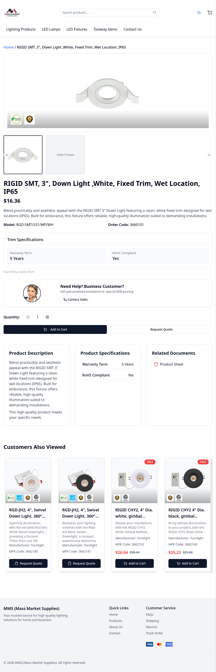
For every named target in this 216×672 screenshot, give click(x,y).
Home (9, 47)
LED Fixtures (76, 29)
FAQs (149, 614)
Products (115, 621)
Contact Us (133, 29)
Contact (114, 633)
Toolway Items (105, 29)
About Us (115, 627)
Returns (151, 627)
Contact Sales (75, 299)
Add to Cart (55, 329)
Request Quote (161, 329)
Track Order (154, 633)
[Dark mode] (199, 12)
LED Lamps (51, 29)
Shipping (152, 621)
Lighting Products (21, 29)
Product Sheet (172, 364)
